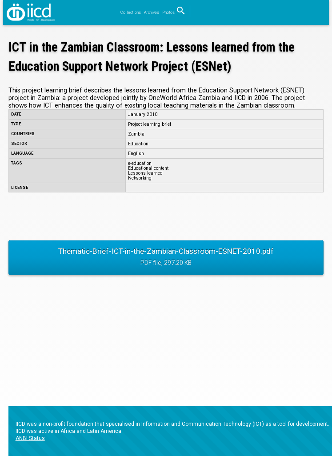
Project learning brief (149, 124)
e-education (140, 163)
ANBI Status (30, 438)
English (136, 153)
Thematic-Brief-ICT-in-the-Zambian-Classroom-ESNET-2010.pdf (166, 258)
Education (138, 143)
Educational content (148, 168)
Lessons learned (145, 173)
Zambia (136, 134)
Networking (140, 178)
